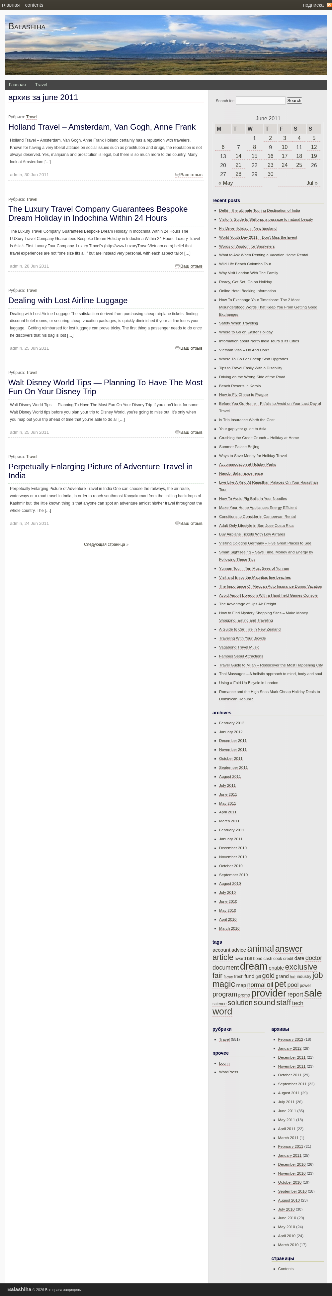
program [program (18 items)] (224, 994)
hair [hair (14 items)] (293, 977)
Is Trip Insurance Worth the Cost (247, 419)
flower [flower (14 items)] (228, 977)
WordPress (228, 1072)
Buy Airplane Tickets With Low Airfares (252, 534)
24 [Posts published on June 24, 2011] (285, 165)
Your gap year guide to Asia (242, 428)
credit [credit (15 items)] (288, 958)
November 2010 (233, 857)
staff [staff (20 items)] (283, 1002)
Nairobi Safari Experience (241, 473)
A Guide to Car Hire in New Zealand (250, 629)
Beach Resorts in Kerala (240, 386)
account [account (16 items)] (221, 950)
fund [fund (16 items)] (249, 976)
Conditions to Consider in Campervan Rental (257, 516)
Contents (34, 5)
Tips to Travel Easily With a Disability (250, 368)
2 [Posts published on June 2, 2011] (270, 138)
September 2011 (233, 767)
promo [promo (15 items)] (244, 995)
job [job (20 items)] (317, 975)
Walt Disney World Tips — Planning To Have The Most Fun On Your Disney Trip (105, 387)
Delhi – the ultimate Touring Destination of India (259, 210)
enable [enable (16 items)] (276, 968)
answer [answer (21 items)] (289, 948)
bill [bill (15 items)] (249, 958)
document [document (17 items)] (225, 967)
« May (225, 183)
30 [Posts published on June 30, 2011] (271, 174)
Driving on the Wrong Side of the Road (252, 377)
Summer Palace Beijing (239, 446)
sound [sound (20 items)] (264, 1002)
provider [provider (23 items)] (268, 993)
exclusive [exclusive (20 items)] (301, 967)
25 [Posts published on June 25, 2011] (299, 165)
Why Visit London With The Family (248, 273)
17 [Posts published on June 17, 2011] (285, 156)
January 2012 (231, 732)
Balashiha (26, 26)
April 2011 (228, 812)
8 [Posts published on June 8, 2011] (254, 147)
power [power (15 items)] (305, 985)
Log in (224, 1063)
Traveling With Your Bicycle (242, 638)
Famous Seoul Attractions (241, 656)
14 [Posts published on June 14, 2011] (238, 156)
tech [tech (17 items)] (297, 1003)
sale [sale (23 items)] (313, 993)
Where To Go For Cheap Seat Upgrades (253, 359)
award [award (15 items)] (240, 958)
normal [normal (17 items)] (256, 985)
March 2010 (229, 928)
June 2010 (228, 901)
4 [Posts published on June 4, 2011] (299, 138)
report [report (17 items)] (295, 994)
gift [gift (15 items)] (258, 976)
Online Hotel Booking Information (247, 291)
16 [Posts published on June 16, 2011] (271, 156)
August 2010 (230, 883)
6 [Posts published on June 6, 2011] (223, 147)
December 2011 (233, 740)
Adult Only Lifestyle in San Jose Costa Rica (256, 525)
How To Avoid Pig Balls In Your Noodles (253, 498)
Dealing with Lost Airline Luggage (68, 300)
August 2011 (230, 776)
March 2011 (229, 821)
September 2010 (233, 875)
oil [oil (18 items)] (270, 984)
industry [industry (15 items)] (304, 976)
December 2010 (233, 848)
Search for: (225, 100)
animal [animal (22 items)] (260, 948)
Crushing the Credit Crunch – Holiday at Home (259, 437)
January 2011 (231, 839)
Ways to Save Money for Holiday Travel (253, 455)
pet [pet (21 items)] (281, 984)
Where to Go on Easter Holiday (246, 332)
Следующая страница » (106, 544)
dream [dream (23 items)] (254, 966)
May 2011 (227, 803)
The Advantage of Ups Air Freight (247, 604)
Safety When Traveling (238, 323)
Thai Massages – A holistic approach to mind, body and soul (270, 673)
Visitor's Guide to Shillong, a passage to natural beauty (266, 219)
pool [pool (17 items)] (292, 985)
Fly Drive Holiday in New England (248, 228)
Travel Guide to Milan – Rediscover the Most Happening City (271, 665)
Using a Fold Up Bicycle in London (248, 682)
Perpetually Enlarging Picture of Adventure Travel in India (100, 471)
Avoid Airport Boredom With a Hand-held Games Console (268, 595)
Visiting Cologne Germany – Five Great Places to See (265, 543)
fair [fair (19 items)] (217, 975)
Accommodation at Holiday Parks (247, 464)
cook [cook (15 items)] (277, 958)
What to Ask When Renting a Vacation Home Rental (263, 255)
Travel (41, 84)
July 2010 (227, 892)
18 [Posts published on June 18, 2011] (299, 156)
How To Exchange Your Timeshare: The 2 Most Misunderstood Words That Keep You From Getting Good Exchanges (268, 306)
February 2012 (231, 723)
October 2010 (231, 866)
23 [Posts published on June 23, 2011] (271, 165)
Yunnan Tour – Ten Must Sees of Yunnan (254, 568)
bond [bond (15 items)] (257, 958)
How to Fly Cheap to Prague (243, 394)
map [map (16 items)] (241, 985)
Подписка (313, 5)
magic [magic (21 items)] (223, 984)
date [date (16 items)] (299, 958)
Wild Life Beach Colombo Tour (245, 264)
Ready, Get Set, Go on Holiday (245, 282)
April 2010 (228, 919)
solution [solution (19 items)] (240, 1003)
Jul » (312, 183)
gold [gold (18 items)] (268, 975)
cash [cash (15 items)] (268, 958)
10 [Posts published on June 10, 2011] (285, 147)
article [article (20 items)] (222, 957)
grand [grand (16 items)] (282, 976)
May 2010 (227, 910)
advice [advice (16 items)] (238, 950)
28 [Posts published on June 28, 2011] (238, 174)
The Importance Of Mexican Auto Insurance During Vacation (270, 586)
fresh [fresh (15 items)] (238, 976)
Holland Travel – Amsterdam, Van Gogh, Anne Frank (102, 126)
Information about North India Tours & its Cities (259, 341)
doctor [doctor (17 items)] (313, 958)
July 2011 (227, 785)
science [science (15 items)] (219, 1003)
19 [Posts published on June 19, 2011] (314, 156)
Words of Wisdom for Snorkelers (247, 246)
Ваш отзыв (191, 174)
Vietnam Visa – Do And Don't (244, 350)
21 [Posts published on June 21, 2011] (238, 165)
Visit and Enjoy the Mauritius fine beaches (255, 577)
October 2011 (231, 758)
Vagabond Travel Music (239, 647)
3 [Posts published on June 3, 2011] (284, 138)
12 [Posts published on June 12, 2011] (314, 147)
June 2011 (228, 794)
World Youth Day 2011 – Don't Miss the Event (258, 237)
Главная (11, 5)
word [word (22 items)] (222, 1011)
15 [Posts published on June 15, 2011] (255, 156)
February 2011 (231, 830)
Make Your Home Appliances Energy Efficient (258, 507)
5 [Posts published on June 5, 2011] (313, 138)
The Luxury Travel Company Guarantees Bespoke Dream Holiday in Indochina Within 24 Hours (98, 213)
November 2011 (233, 749)
